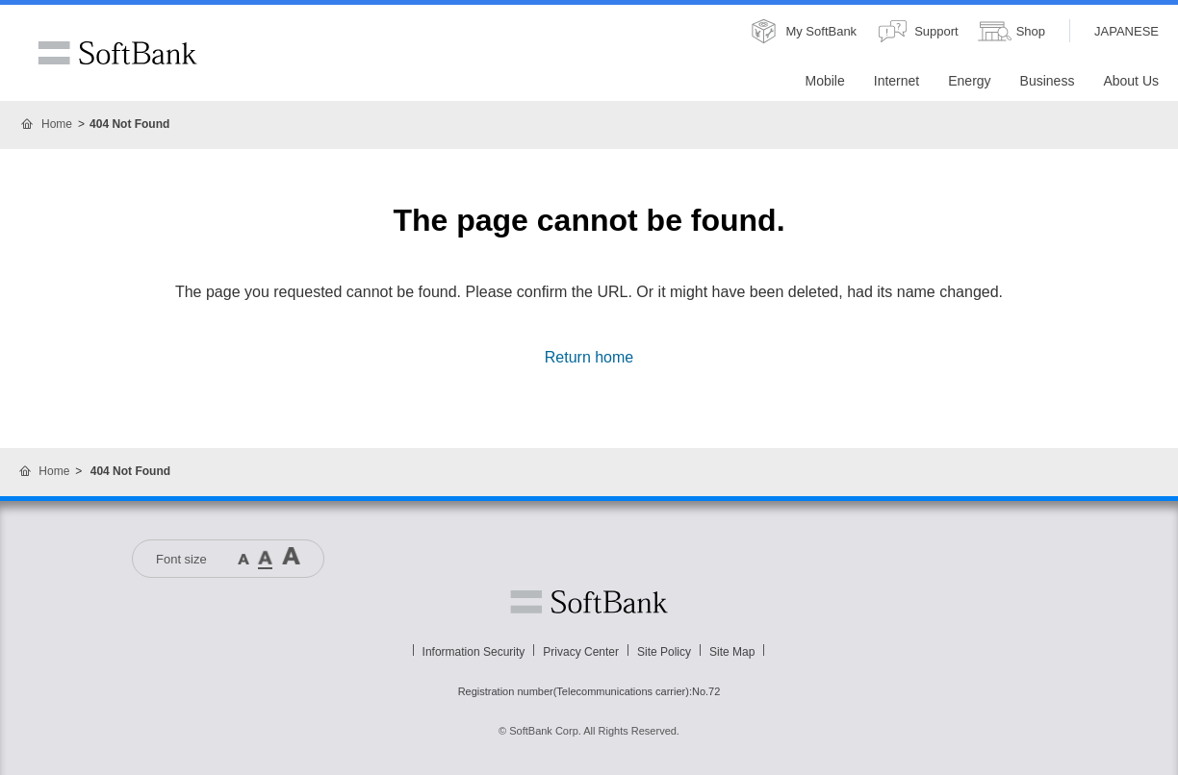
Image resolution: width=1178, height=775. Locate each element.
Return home (589, 357)
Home (56, 124)
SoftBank (117, 53)
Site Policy (664, 652)
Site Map (732, 652)
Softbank (589, 601)
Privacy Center (581, 652)
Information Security (474, 652)
